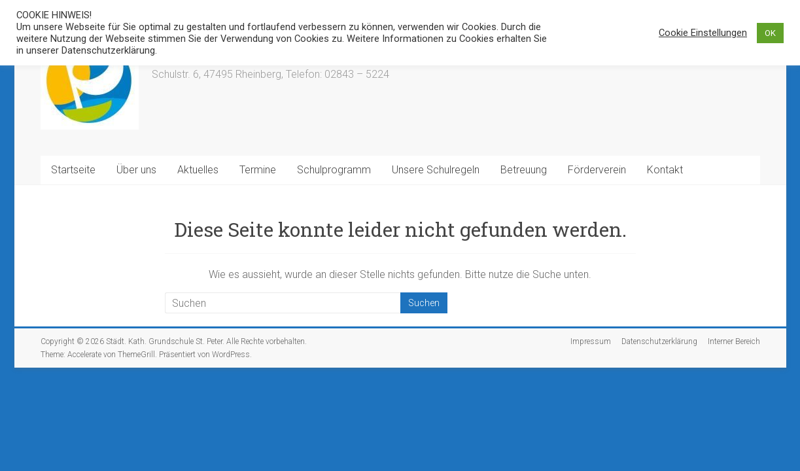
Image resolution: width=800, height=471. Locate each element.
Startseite (73, 170)
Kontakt (665, 170)
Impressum (590, 341)
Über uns (136, 170)
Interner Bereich (734, 341)
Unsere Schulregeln (435, 170)
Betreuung (523, 170)
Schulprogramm (334, 170)
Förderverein (597, 170)
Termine (257, 170)
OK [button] (770, 33)
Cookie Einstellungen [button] (703, 33)
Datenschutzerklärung (659, 341)
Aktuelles (197, 170)
